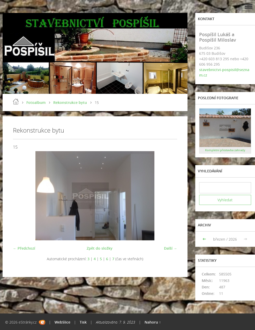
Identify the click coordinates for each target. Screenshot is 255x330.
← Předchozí (24, 248)
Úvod (16, 101)
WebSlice (62, 322)
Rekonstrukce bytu (70, 102)
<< (205, 239)
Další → (170, 248)
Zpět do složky (100, 248)
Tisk (83, 322)
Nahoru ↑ (153, 322)
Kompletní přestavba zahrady (225, 150)
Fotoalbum (36, 102)
